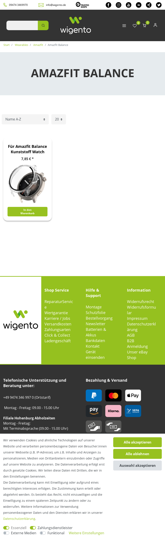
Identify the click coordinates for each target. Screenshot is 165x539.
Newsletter (95, 323)
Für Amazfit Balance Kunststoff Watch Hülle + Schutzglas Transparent (27, 149)
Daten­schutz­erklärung (19, 519)
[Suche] (43, 25)
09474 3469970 (18, 5)
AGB (131, 335)
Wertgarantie (56, 312)
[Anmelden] (155, 26)
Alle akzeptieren (137, 442)
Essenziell (18, 527)
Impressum (137, 318)
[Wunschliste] (134, 26)
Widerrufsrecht (140, 301)
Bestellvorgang (99, 318)
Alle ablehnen (137, 454)
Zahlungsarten (57, 329)
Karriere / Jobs (57, 318)
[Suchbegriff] (22, 25)
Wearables (21, 45)
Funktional (55, 533)
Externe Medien (23, 533)
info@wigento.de (56, 5)
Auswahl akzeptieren (137, 465)
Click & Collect (57, 335)
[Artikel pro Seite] (58, 119)
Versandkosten (57, 324)
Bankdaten (95, 340)
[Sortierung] (25, 119)
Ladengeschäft (57, 340)
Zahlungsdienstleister (55, 527)
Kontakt (92, 346)
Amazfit (38, 45)
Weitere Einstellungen (86, 533)
